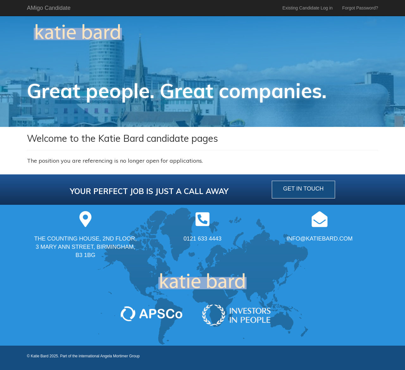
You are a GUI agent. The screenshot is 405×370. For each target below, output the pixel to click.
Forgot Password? (360, 7)
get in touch (303, 188)
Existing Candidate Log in (308, 7)
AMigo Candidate (49, 8)
